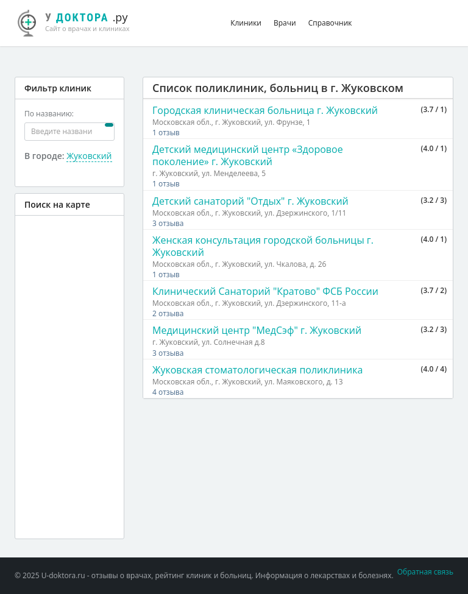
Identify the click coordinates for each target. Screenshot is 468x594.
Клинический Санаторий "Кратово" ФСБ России (265, 291)
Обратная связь (425, 572)
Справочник (330, 23)
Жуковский (89, 155)
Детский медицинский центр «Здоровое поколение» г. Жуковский (247, 155)
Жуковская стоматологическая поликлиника (257, 370)
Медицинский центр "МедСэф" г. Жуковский (256, 330)
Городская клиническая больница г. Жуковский (265, 110)
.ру (80, 21)
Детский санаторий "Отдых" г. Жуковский (250, 201)
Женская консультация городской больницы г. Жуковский (263, 246)
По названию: (49, 113)
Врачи (285, 23)
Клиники (245, 23)
